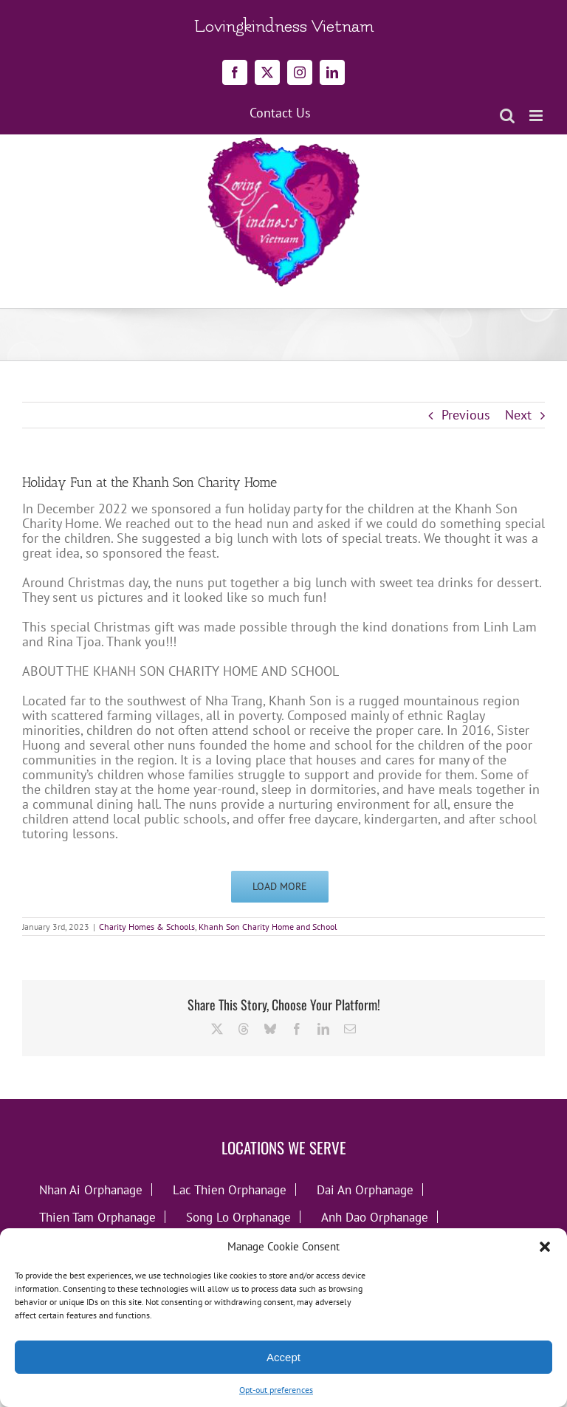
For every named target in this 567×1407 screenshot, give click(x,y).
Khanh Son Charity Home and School (268, 926)
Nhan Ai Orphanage (90, 1189)
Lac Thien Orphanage (229, 1189)
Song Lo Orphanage (238, 1217)
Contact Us (280, 113)
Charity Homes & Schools (147, 926)
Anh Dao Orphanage (374, 1217)
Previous (465, 414)
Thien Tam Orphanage (97, 1217)
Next (518, 414)
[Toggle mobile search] (507, 115)
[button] (544, 1246)
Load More (279, 886)
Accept (283, 1357)
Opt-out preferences (276, 1389)
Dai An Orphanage (365, 1189)
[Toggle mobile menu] (537, 115)
